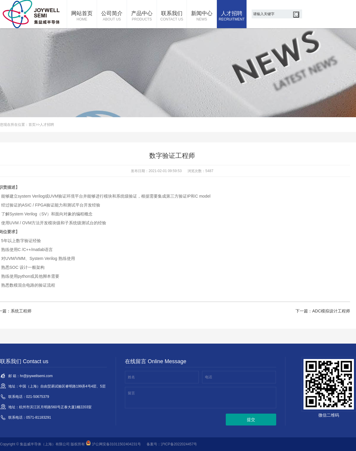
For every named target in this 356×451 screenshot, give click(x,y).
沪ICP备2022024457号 (179, 444)
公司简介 (112, 16)
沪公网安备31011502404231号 (113, 444)
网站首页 (82, 16)
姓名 (131, 377)
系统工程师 (21, 311)
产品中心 (142, 16)
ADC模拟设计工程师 (331, 311)
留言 (131, 393)
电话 (208, 377)
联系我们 (172, 16)
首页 (32, 125)
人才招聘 (232, 16)
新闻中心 (202, 16)
